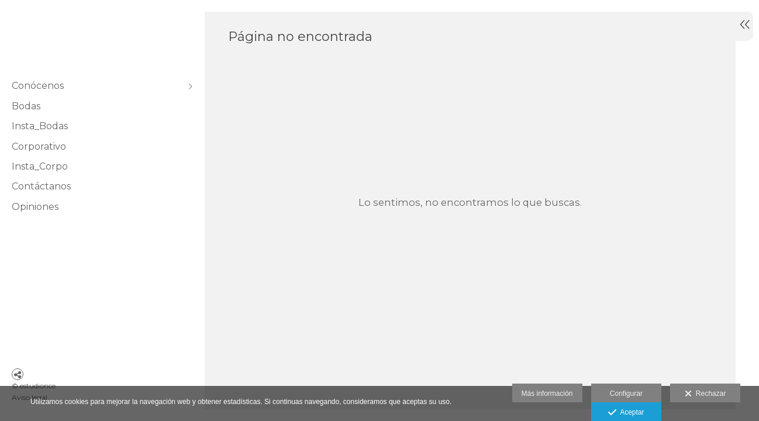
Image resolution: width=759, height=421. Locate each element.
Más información (547, 393)
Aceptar (626, 412)
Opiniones (35, 206)
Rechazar (705, 394)
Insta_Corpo (40, 166)
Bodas (26, 106)
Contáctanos (41, 186)
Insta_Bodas (40, 126)
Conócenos (38, 85)
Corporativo (39, 146)
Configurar (626, 393)
